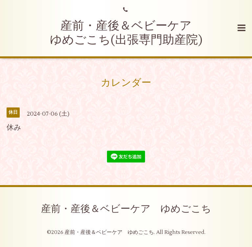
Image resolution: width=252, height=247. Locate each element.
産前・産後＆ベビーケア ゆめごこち (126, 208)
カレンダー (126, 82)
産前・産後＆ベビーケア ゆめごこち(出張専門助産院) (127, 33)
